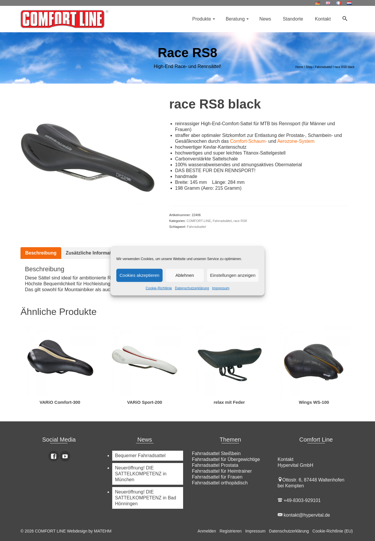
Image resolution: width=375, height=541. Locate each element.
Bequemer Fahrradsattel (140, 455)
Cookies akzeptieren (139, 275)
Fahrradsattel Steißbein (216, 453)
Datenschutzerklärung (192, 288)
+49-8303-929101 (299, 500)
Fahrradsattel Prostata (215, 465)
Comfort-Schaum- (248, 141)
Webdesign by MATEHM (89, 531)
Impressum (220, 288)
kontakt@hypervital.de (304, 515)
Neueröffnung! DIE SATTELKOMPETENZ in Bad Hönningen (145, 497)
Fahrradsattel (196, 226)
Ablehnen (184, 275)
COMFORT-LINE (199, 221)
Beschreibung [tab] (41, 252)
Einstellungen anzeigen (232, 275)
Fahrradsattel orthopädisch (220, 482)
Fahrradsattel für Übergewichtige (226, 459)
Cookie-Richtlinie (159, 288)
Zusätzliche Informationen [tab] (95, 252)
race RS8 (240, 221)
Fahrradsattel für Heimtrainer (222, 471)
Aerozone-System (295, 141)
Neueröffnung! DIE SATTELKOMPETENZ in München (141, 473)
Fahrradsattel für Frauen (217, 476)
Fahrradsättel (222, 221)
